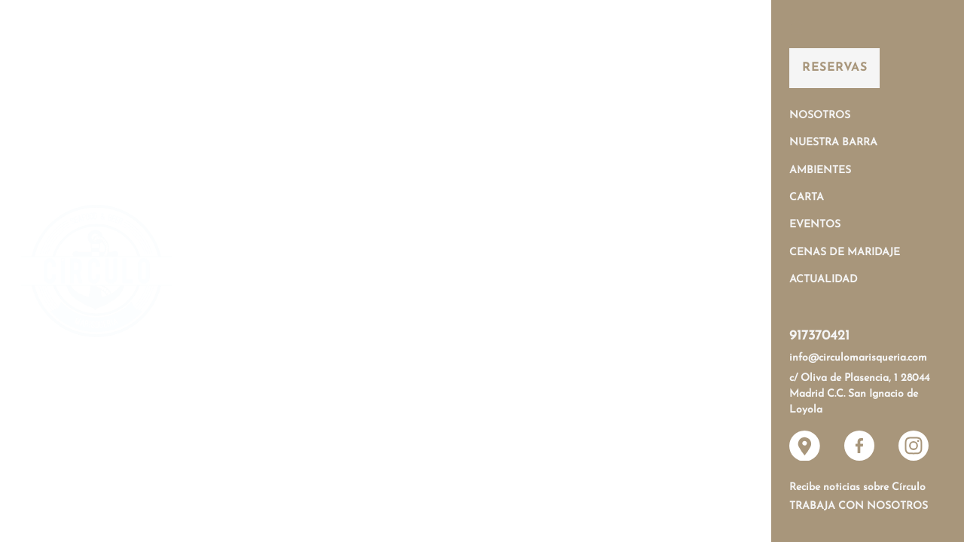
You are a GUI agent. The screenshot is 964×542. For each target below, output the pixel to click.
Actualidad (823, 279)
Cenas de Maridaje (844, 252)
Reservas (834, 68)
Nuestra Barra (833, 142)
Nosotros (819, 115)
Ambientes (820, 170)
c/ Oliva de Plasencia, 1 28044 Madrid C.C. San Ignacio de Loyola (859, 394)
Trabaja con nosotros (858, 506)
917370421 (819, 336)
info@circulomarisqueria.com (858, 358)
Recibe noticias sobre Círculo (857, 487)
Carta (806, 197)
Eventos (814, 224)
